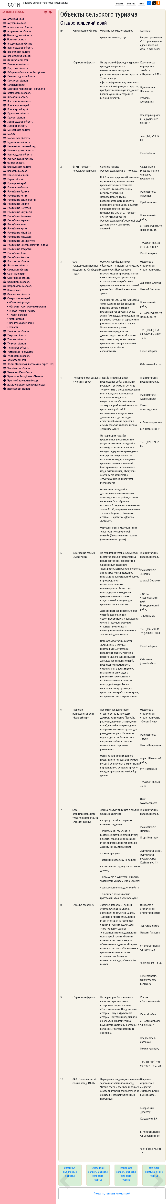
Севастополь (14, 290)
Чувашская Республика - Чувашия (25, 376)
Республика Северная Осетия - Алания (27, 245)
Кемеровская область (19, 92)
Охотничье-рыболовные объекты (70, 1171)
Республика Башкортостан (21, 199)
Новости (13, 327)
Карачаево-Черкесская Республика (26, 88)
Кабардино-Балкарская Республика (26, 72)
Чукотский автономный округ (22, 380)
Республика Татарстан (19, 249)
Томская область (16, 339)
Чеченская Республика (19, 372)
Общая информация (19, 302)
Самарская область (17, 269)
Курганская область (18, 113)
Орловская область (17, 171)
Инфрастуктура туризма (22, 310)
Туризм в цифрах (18, 314)
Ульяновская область (18, 355)
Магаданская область (19, 129)
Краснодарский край (18, 105)
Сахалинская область (18, 281)
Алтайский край (15, 19)
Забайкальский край (17, 60)
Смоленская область (18, 294)
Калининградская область (21, 76)
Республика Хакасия (18, 257)
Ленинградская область (20, 121)
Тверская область (17, 335)
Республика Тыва (16, 253)
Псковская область (17, 187)
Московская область (18, 138)
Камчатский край (16, 84)
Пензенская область (18, 175)
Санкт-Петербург (16, 273)
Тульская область (16, 343)
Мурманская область (18, 142)
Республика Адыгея (18, 191)
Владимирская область (19, 43)
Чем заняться (16, 318)
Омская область (16, 162)
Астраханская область (19, 31)
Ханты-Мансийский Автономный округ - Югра (31, 364)
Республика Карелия (18, 220)
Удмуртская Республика (20, 351)
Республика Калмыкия (19, 216)
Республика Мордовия (19, 236)
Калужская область (17, 80)
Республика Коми (16, 224)
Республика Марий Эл (19, 232)
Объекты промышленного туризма (154, 1171)
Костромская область (19, 101)
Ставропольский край (18, 298)
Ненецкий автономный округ (22, 146)
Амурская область (17, 23)
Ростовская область (18, 261)
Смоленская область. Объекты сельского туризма (98, 1173)
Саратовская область (18, 277)
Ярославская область (18, 388)
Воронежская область (19, 56)
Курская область (16, 117)
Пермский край (15, 179)
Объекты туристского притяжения (27, 306)
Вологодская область (19, 51)
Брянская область (17, 39)
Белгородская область (19, 35)
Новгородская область (19, 154)
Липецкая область (17, 125)
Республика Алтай (17, 195)
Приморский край (16, 183)
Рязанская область (17, 265)
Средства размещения (21, 323)
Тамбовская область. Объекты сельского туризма (126, 1173)
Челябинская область (18, 368)
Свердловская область (19, 286)
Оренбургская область (19, 166)
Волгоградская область (20, 47)
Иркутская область (17, 68)
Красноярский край (17, 109)
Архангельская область (19, 27)
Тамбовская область (18, 331)
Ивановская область (18, 64)
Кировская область (17, 97)
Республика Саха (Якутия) (21, 240)
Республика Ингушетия (19, 212)
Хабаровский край (16, 360)
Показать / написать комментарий (112, 1193)
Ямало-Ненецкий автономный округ (26, 384)
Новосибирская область (20, 158)
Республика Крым (17, 228)
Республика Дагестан (19, 208)
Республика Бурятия (18, 203)
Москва (11, 134)
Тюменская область (18, 347)
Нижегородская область (20, 150)
